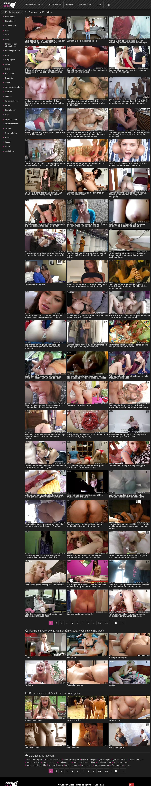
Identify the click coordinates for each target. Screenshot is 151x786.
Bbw (7, 115)
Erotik (7, 105)
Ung (7, 55)
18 (116, 623)
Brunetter (9, 78)
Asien (7, 137)
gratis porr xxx (65, 762)
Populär (69, 4)
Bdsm (7, 147)
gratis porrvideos (121, 762)
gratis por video (33, 762)
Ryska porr (10, 73)
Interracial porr (11, 101)
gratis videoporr (72, 765)
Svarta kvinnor (11, 124)
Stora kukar (10, 110)
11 (106, 623)
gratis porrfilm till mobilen (84, 762)
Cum (7, 35)
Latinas (8, 96)
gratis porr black (49, 762)
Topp (108, 4)
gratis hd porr (105, 759)
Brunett (8, 92)
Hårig (7, 64)
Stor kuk (8, 128)
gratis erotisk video (53, 759)
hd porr (128, 765)
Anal (7, 30)
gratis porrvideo (104, 762)
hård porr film (117, 765)
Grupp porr (10, 60)
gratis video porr (56, 765)
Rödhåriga (9, 151)
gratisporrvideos (102, 765)
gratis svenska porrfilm (36, 765)
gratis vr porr (86, 765)
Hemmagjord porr (13, 50)
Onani (7, 82)
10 (99, 623)
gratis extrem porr (71, 759)
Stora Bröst (10, 21)
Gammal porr (11, 25)
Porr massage (11, 119)
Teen (7, 39)
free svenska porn (34, 759)
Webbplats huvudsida (33, 4)
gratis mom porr (136, 759)
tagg (99, 4)
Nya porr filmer (84, 4)
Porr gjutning (11, 133)
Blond (7, 69)
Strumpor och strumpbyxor (11, 45)
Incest (7, 142)
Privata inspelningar (14, 87)
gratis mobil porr (120, 759)
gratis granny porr (89, 759)
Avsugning (10, 16)
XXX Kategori (55, 4)
